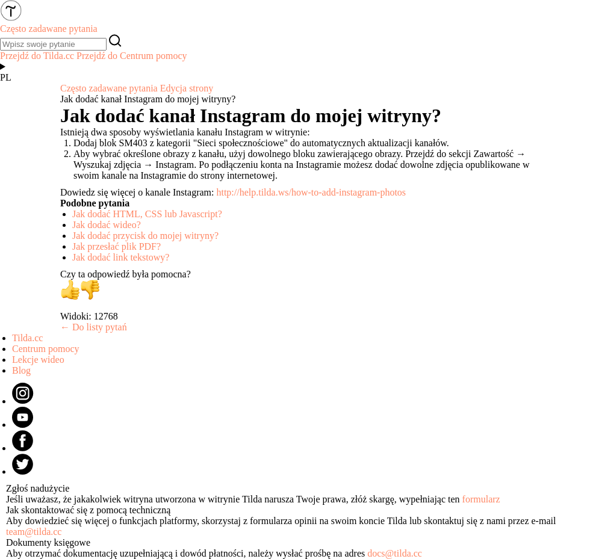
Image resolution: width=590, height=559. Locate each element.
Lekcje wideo (38, 359)
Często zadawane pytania (109, 88)
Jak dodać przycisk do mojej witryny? (145, 235)
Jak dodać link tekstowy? (120, 257)
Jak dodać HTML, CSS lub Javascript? (147, 214)
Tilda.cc (27, 338)
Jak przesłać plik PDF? (116, 246)
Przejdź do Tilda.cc (37, 56)
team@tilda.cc (33, 532)
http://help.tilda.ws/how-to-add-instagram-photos (311, 192)
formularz (481, 499)
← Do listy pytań (93, 327)
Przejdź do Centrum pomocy (131, 56)
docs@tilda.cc (394, 553)
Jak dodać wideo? (106, 225)
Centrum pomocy (45, 349)
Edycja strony (186, 88)
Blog (21, 370)
